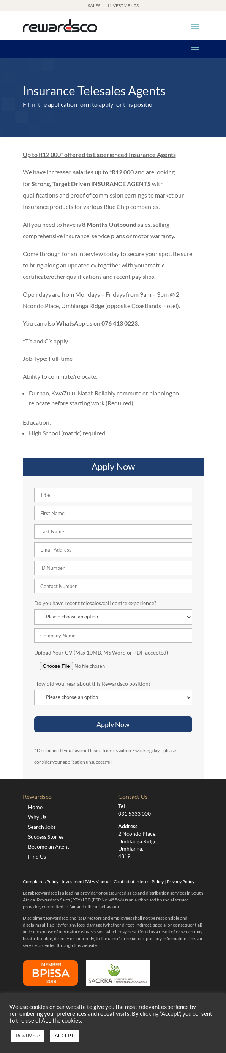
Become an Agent (48, 846)
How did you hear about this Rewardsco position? (92, 683)
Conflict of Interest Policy (139, 881)
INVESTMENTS (123, 5)
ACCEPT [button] (64, 1035)
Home (35, 807)
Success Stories (46, 836)
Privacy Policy (180, 881)
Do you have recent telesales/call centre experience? (95, 603)
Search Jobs (42, 827)
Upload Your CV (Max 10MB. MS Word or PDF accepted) (101, 652)
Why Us (37, 817)
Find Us (37, 856)
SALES (94, 5)
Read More (28, 1035)
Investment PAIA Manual (86, 881)
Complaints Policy (40, 881)
